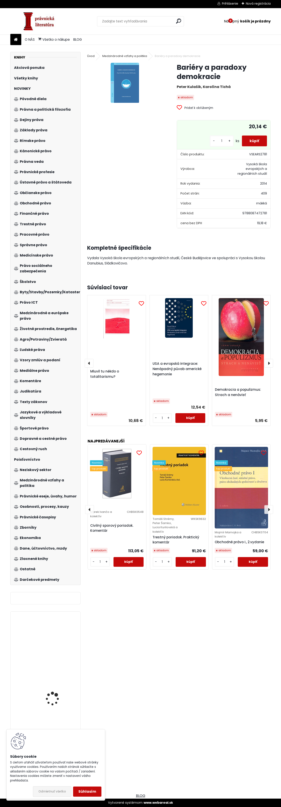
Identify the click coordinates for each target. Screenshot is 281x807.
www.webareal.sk (158, 802)
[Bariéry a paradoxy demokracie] (125, 83)
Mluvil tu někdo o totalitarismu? (104, 374)
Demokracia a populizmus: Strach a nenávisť (238, 392)
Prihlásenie (230, 3)
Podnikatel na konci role (58, 637)
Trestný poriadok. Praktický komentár (176, 540)
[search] (178, 21)
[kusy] (219, 141)
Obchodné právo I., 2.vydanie (239, 542)
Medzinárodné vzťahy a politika (124, 56)
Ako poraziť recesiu (53, 684)
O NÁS (30, 39)
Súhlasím (87, 791)
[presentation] (89, 363)
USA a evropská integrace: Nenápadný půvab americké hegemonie (177, 368)
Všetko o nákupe (54, 39)
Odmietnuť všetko (52, 791)
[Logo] (40, 21)
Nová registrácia (258, 3)
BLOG (77, 39)
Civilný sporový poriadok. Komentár (111, 528)
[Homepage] (15, 40)
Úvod (91, 56)
